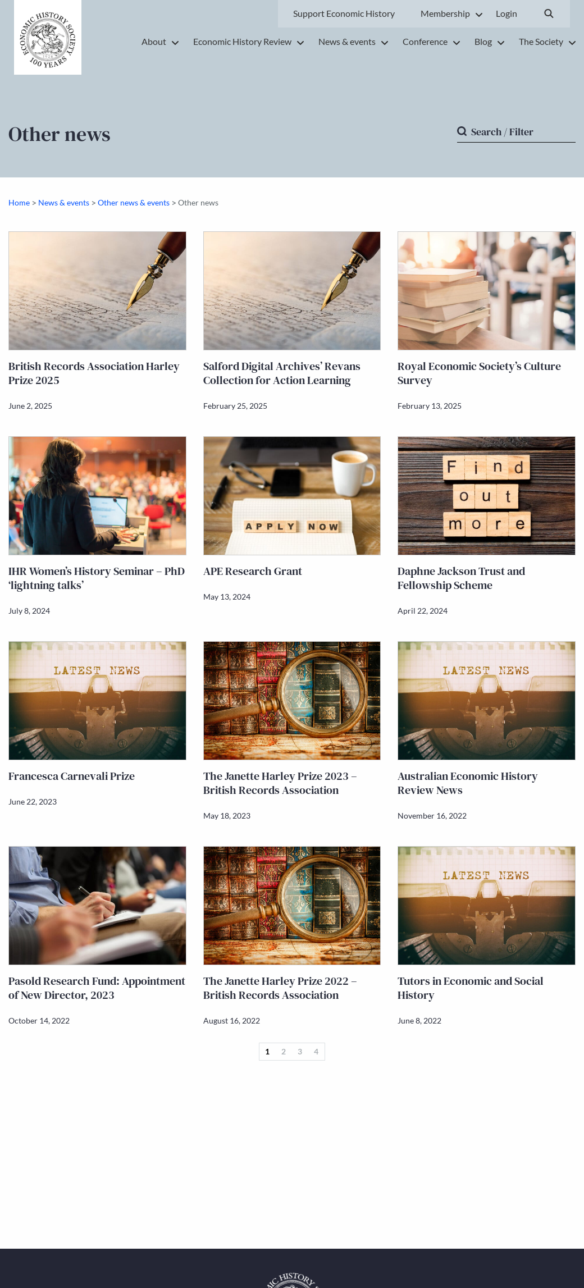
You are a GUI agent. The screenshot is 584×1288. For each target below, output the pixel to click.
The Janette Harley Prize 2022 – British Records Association (280, 988)
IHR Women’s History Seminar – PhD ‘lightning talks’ (96, 578)
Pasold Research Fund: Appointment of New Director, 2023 (96, 988)
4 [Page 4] (316, 1051)
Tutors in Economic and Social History (471, 988)
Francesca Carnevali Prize (71, 776)
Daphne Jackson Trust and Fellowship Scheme (461, 578)
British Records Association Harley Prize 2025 (94, 373)
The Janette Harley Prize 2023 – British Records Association (280, 783)
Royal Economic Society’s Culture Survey (479, 373)
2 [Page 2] (283, 1051)
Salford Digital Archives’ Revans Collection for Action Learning (282, 373)
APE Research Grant (252, 571)
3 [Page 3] (300, 1051)
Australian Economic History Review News (468, 783)
